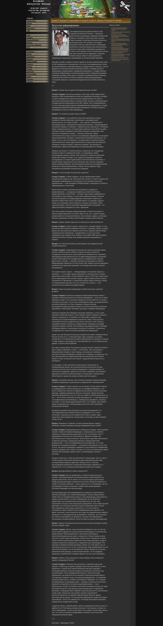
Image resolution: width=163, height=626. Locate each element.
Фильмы (30, 79)
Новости (30, 64)
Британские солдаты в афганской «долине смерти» (120, 59)
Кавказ (29, 23)
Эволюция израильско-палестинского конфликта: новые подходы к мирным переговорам (120, 48)
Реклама (118, 20)
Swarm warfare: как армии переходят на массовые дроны (120, 32)
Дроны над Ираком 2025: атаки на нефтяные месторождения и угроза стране (120, 40)
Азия (28, 35)
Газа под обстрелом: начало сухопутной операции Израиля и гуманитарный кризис (119, 44)
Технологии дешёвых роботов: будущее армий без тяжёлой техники (119, 29)
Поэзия (29, 66)
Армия (29, 54)
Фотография (31, 74)
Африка (30, 37)
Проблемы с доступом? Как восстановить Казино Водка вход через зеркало (120, 36)
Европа (29, 42)
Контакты (109, 20)
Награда (30, 81)
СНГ (28, 47)
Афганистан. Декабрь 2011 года (119, 57)
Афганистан (31, 21)
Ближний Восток (33, 40)
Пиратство (31, 28)
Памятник (30, 71)
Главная (54, 20)
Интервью (30, 56)
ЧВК (28, 31)
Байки (29, 76)
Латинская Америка (34, 45)
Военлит (30, 59)
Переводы (30, 51)
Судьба (29, 69)
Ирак (28, 26)
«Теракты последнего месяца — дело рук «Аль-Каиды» (119, 52)
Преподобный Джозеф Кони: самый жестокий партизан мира (120, 55)
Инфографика (32, 61)
